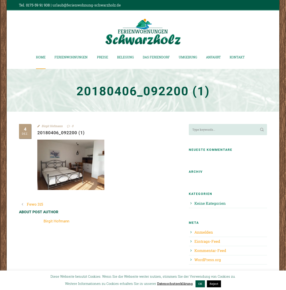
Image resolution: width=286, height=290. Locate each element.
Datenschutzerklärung (175, 283)
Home (41, 57)
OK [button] (200, 284)
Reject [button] (214, 284)
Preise (102, 57)
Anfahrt (213, 57)
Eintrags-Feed (207, 241)
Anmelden (203, 232)
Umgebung (188, 57)
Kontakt (237, 57)
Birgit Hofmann (52, 126)
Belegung (125, 57)
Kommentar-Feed (210, 250)
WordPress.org (207, 259)
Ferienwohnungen (71, 57)
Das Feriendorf (156, 57)
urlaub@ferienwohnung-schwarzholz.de (87, 5)
